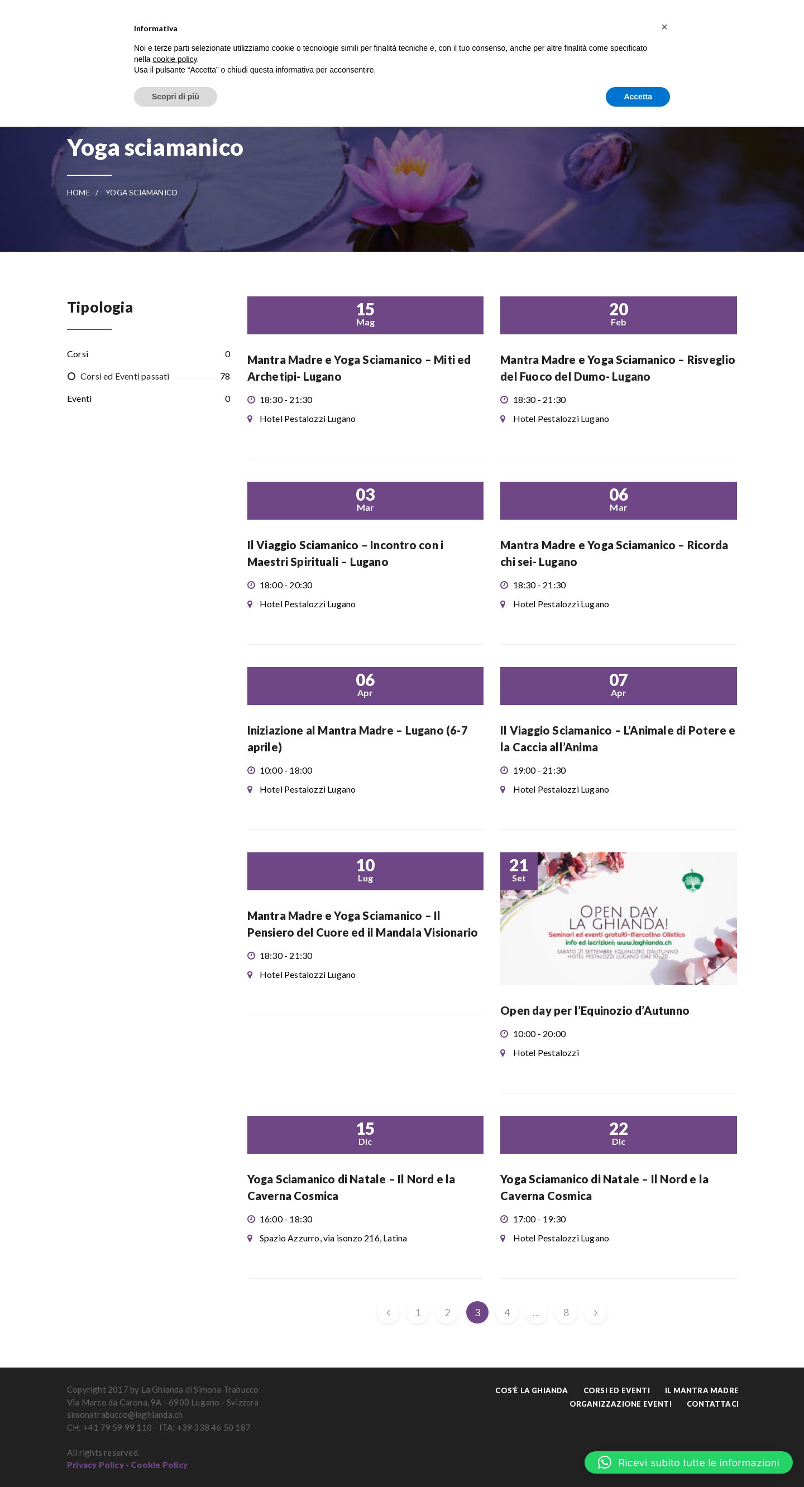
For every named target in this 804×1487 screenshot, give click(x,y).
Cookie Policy (159, 1465)
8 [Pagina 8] (566, 1312)
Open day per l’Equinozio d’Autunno (595, 1010)
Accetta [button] (638, 96)
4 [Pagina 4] (507, 1312)
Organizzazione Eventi (621, 1403)
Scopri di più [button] (175, 96)
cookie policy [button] (174, 59)
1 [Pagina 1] (417, 1312)
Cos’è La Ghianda (531, 1390)
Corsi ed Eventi (616, 1390)
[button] (689, 1462)
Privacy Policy (95, 1465)
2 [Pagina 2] (447, 1312)
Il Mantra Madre (702, 1390)
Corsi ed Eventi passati (125, 376)
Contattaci (713, 1403)
